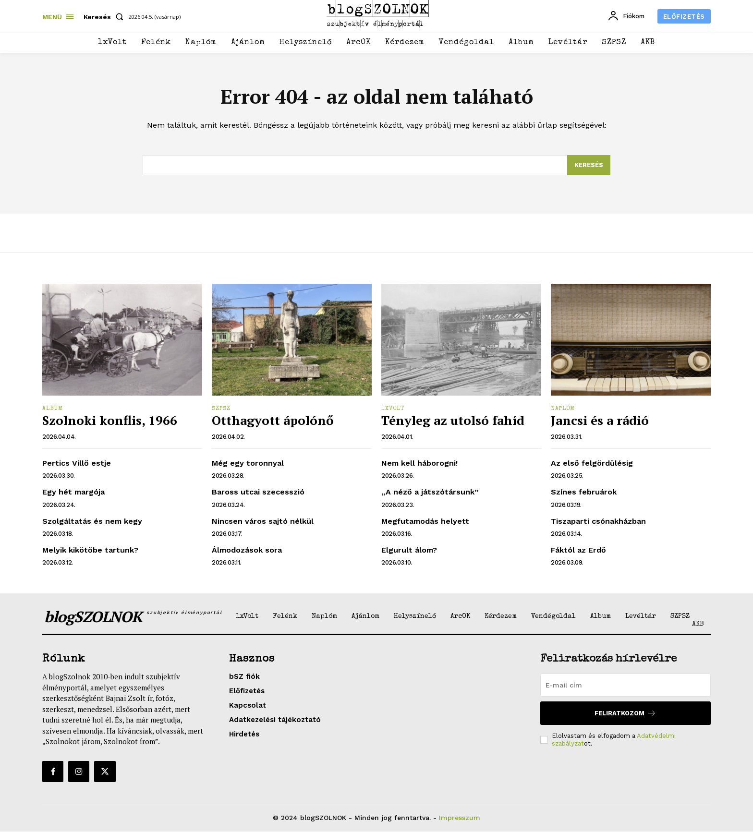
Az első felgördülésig (592, 463)
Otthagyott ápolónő (272, 420)
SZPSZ (221, 409)
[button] (105, 17)
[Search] (588, 166)
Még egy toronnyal (248, 463)
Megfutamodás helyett (425, 521)
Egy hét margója (73, 492)
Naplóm (563, 409)
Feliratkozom (625, 713)
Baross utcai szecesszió (258, 492)
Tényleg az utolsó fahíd (452, 420)
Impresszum (459, 818)
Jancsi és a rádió (600, 420)
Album (52, 409)
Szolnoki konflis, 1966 (109, 420)
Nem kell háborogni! (419, 463)
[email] (625, 685)
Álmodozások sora (247, 550)
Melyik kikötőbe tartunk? (90, 550)
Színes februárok (584, 492)
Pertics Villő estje (76, 463)
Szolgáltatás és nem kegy (92, 521)
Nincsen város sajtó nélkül (263, 521)
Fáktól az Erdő (578, 550)
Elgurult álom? (409, 550)
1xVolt (392, 409)
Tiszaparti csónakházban (598, 521)
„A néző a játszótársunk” (430, 492)
